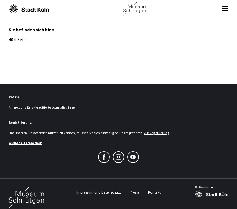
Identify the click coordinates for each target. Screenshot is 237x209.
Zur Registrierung (156, 133)
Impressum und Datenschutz (98, 192)
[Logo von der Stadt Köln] (29, 8)
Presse (134, 192)
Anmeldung (17, 107)
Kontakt (154, 192)
